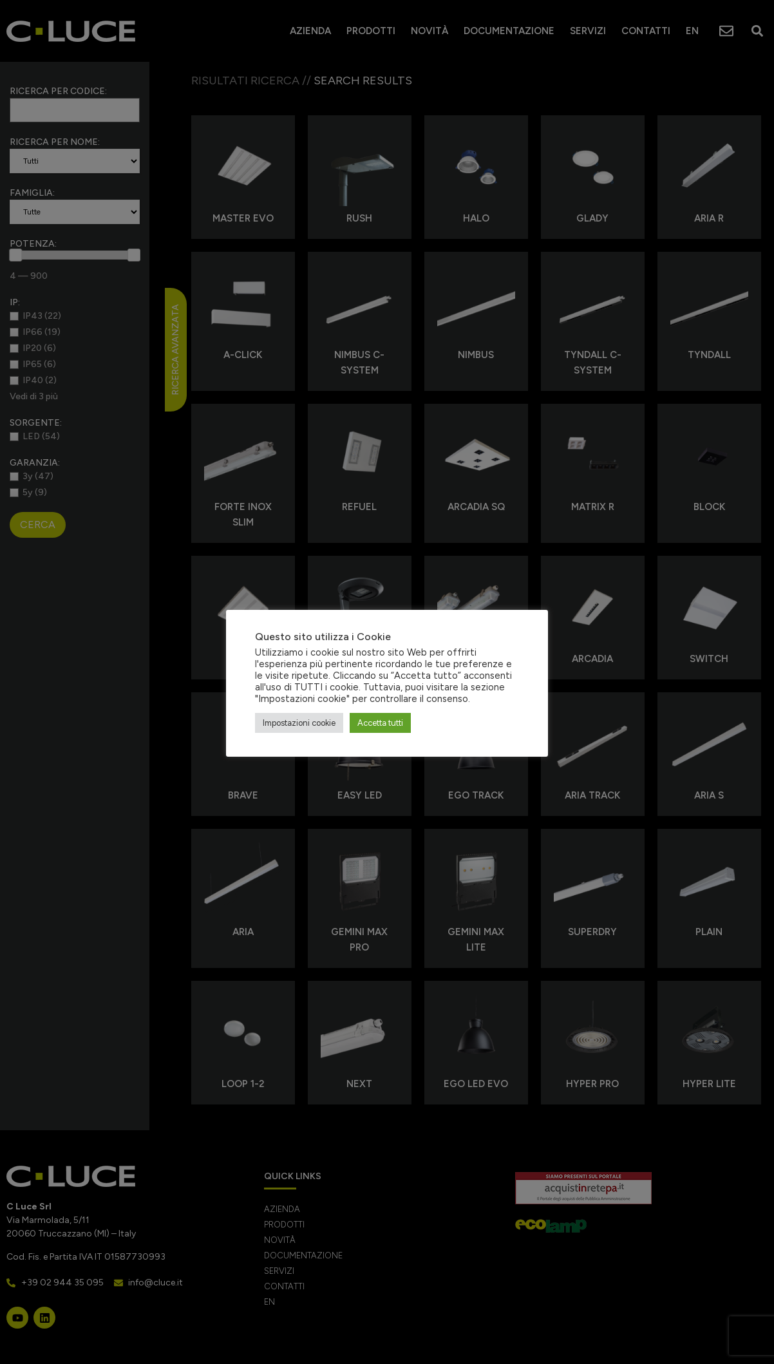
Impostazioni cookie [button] (299, 723)
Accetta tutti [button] (380, 723)
